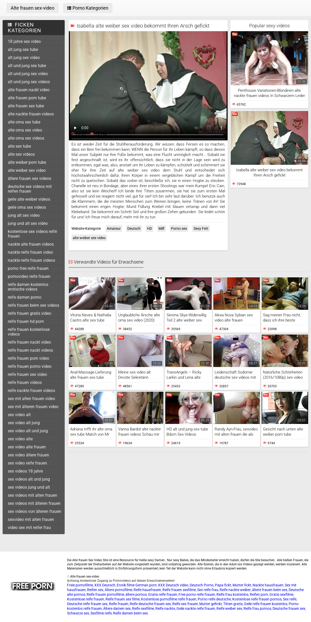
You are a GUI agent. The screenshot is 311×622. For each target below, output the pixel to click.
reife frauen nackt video (29, 342)
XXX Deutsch (104, 585)
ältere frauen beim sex (269, 590)
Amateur (114, 228)
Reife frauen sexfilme (179, 590)
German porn (146, 585)
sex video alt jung (24, 422)
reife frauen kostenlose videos (29, 332)
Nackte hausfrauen (268, 585)
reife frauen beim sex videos (33, 305)
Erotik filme (126, 585)
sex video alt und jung (28, 430)
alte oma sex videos (26, 138)
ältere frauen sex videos (29, 178)
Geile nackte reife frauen (195, 608)
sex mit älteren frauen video (33, 406)
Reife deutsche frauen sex (150, 604)
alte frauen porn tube (27, 97)
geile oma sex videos (27, 207)
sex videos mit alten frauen (32, 495)
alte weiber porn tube (27, 162)
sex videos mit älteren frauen (34, 503)
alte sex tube (19, 146)
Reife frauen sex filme (122, 599)
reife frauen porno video (29, 366)
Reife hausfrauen (147, 590)
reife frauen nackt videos (30, 350)
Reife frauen (118, 604)
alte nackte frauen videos (31, 114)
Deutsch (134, 228)
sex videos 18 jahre (25, 471)
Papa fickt (223, 585)
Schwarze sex (78, 613)
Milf (161, 228)
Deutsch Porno (202, 585)
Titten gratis (233, 604)
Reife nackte (165, 608)
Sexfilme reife (101, 613)
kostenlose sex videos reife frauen (32, 234)
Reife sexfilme (143, 608)
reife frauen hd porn (26, 321)
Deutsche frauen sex (289, 608)
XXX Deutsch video (173, 585)
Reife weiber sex (229, 608)
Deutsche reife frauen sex (87, 604)
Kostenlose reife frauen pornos (257, 599)
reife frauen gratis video (29, 313)
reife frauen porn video (28, 358)
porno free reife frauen (28, 268)
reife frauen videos (25, 382)
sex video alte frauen (27, 446)
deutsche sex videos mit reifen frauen (30, 189)
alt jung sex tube (23, 49)
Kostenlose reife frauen (85, 599)
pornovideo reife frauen (29, 276)
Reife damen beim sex (130, 613)
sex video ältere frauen (28, 455)
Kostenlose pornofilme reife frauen (168, 599)
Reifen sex (95, 590)
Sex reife (289, 599)
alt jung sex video (24, 57)
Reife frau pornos (257, 608)
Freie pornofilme (80, 585)
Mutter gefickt (210, 604)
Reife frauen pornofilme (105, 594)
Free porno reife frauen (196, 594)
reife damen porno (24, 297)
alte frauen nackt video (29, 89)
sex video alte (20, 438)
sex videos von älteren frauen (34, 511)
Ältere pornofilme (118, 590)
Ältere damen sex (117, 608)
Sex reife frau (207, 590)
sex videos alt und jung (29, 479)
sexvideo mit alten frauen (31, 519)
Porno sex (179, 228)
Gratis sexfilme (281, 594)
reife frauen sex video (27, 374)
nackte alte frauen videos (31, 244)
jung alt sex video (24, 215)
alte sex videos (21, 154)
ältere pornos (136, 594)
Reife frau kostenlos (232, 594)
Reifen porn (259, 594)
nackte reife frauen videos (31, 260)
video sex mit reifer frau (29, 527)
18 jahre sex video (24, 41)
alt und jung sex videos (29, 81)
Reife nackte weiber (235, 590)
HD (149, 228)
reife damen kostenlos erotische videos (28, 287)
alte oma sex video (25, 130)
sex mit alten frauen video (31, 398)
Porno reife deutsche (214, 599)
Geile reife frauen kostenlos (265, 604)
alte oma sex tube (24, 122)
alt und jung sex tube (27, 65)
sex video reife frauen (27, 463)
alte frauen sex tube (26, 105)
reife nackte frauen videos (31, 390)
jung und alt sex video (28, 223)
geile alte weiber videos (29, 199)
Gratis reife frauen (162, 594)
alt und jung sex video (28, 73)
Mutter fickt (242, 585)
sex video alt (19, 414)
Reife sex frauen (185, 604)
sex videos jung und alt (29, 487)
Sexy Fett (201, 228)
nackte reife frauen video (30, 252)
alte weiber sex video (27, 170)
